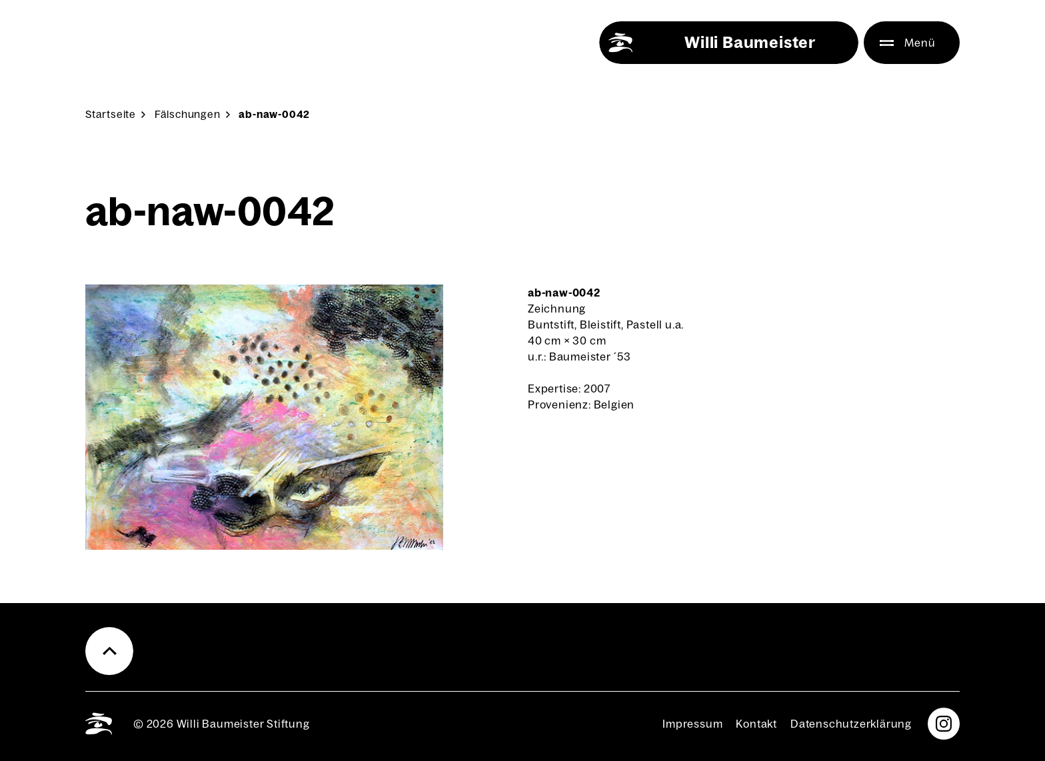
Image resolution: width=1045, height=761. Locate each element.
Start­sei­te (110, 114)
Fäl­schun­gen (188, 114)
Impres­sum (692, 723)
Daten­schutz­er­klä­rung (851, 723)
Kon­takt (756, 723)
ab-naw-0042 (274, 114)
